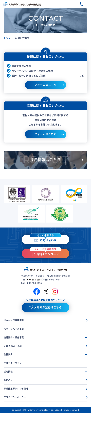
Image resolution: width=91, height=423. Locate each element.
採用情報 (8, 372)
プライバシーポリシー (15, 397)
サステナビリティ (13, 363)
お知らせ (8, 380)
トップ (7, 38)
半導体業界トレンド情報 (16, 389)
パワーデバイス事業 (14, 329)
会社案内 (8, 354)
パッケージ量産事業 (14, 320)
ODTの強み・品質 (13, 346)
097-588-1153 (34, 279)
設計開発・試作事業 (14, 337)
